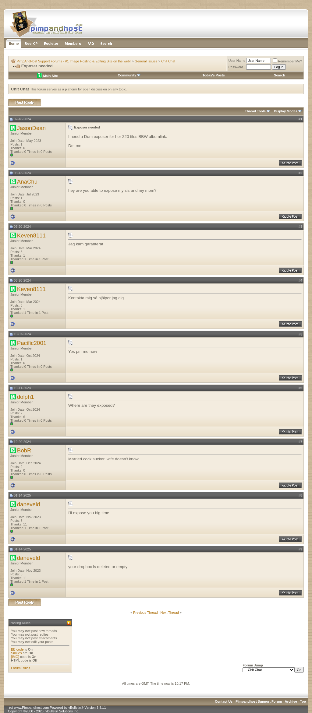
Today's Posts (213, 75)
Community (129, 75)
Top (303, 701)
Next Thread (170, 612)
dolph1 (25, 397)
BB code (17, 649)
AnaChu (27, 181)
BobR (24, 450)
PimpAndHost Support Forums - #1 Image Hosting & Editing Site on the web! (74, 61)
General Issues (146, 61)
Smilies (16, 653)
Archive (291, 701)
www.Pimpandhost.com (31, 707)
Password (236, 67)
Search (279, 75)
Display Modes (285, 111)
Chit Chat (168, 61)
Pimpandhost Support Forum (259, 701)
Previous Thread (145, 612)
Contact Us (223, 701)
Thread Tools (255, 111)
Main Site (47, 76)
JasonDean (31, 128)
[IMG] (15, 657)
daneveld (28, 504)
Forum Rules (20, 668)
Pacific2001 (31, 343)
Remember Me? (287, 61)
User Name (237, 60)
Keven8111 (31, 235)
